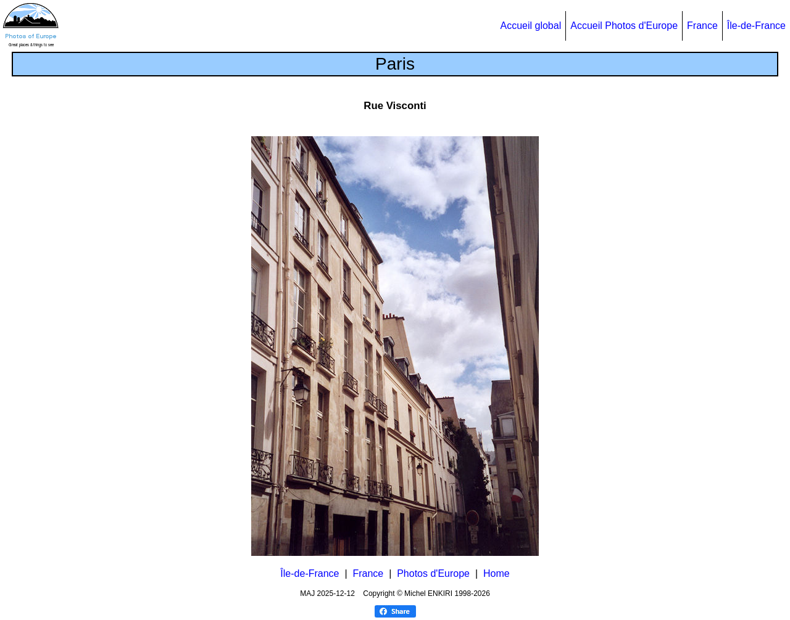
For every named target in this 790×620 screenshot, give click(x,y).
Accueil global (530, 25)
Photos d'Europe (433, 573)
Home (496, 573)
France (702, 25)
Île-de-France (756, 25)
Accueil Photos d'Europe (624, 25)
